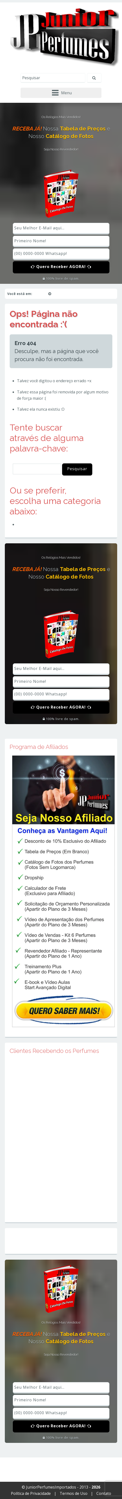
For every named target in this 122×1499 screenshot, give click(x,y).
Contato (103, 1493)
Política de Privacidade (31, 1493)
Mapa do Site (61, 1240)
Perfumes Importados (39, 524)
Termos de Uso (73, 1493)
